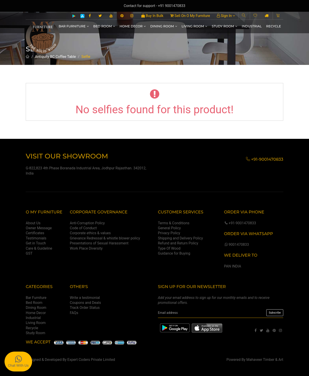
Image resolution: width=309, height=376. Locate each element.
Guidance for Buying (174, 253)
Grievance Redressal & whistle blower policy (105, 238)
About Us (33, 223)
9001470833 (236, 244)
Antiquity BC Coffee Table (55, 56)
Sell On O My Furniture (190, 16)
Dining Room (163, 26)
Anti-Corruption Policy (87, 223)
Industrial (252, 26)
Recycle (273, 26)
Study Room (224, 26)
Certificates (35, 233)
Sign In (226, 16)
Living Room (194, 26)
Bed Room (104, 26)
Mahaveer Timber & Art (264, 359)
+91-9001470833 (240, 223)
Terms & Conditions (174, 223)
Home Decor (132, 26)
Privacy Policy (169, 233)
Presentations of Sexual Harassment (99, 243)
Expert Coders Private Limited (91, 359)
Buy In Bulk (152, 16)
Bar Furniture (74, 26)
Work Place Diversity (86, 248)
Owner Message (39, 228)
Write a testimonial (85, 298)
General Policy (169, 228)
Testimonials (36, 238)
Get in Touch (36, 243)
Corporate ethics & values (90, 233)
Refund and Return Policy (178, 243)
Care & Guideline (39, 248)
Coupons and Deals (85, 302)
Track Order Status (85, 307)
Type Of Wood (169, 248)
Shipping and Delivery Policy (180, 238)
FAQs (74, 313)
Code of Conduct (83, 228)
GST (29, 253)
